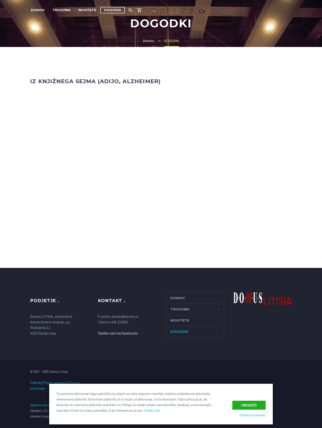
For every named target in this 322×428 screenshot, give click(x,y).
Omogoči (249, 405)
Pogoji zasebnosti (55, 383)
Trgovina (62, 10)
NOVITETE (87, 10)
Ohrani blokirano (252, 415)
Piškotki (35, 383)
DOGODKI (112, 10)
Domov (37, 10)
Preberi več (151, 410)
